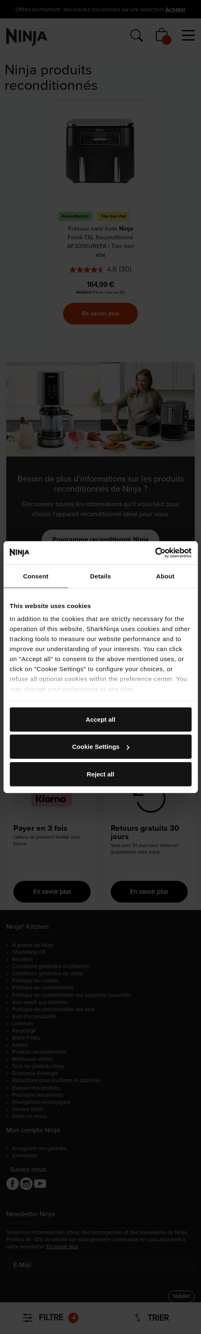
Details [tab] (100, 575)
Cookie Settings (101, 746)
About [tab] (165, 575)
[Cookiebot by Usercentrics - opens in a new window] (154, 553)
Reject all (100, 773)
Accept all (100, 719)
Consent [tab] (35, 575)
